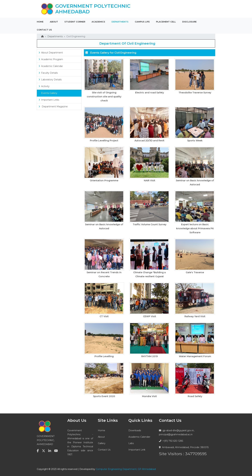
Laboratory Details (50, 79)
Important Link (136, 449)
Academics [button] (98, 21)
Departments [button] (120, 21)
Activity (44, 86)
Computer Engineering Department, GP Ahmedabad (126, 469)
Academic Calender (139, 436)
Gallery (101, 443)
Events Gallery (48, 93)
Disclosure (189, 21)
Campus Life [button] (142, 21)
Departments (55, 36)
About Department (51, 52)
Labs (131, 443)
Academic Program (51, 59)
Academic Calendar (51, 66)
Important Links (49, 99)
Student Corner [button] (74, 21)
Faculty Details (48, 72)
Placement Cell (166, 21)
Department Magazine (53, 106)
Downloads (134, 430)
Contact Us (104, 449)
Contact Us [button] (44, 29)
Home (40, 21)
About (101, 436)
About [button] (54, 21)
